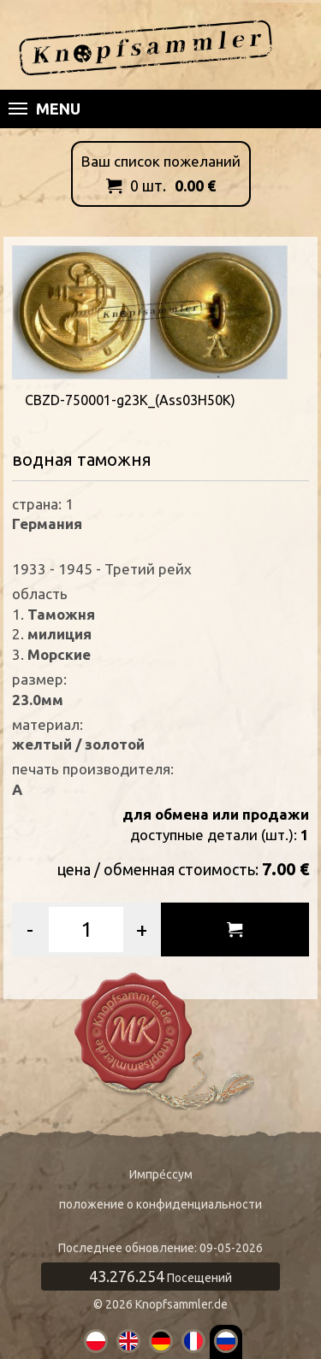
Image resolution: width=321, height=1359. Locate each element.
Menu (44, 108)
